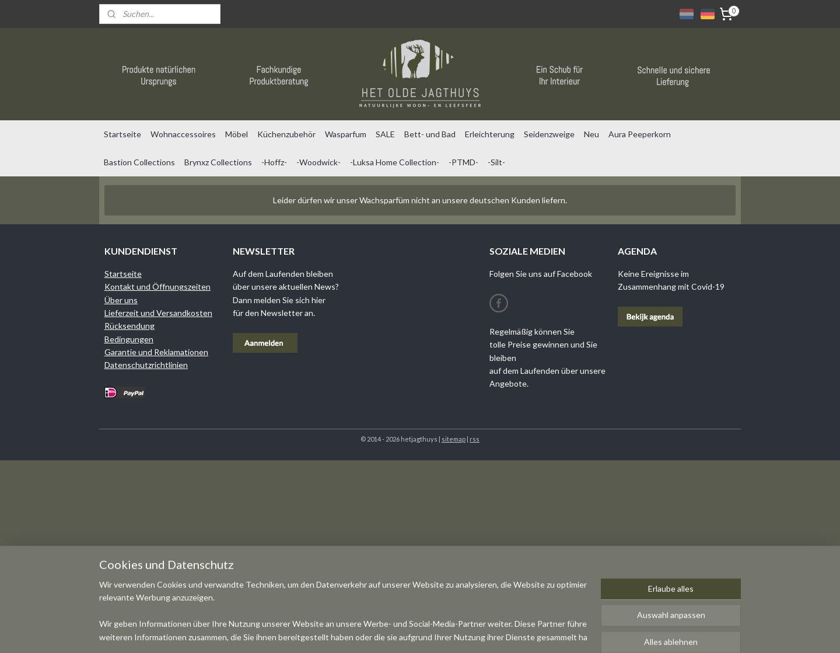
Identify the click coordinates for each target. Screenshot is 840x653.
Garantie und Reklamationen (156, 352)
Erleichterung (489, 134)
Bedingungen (128, 339)
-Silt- (496, 162)
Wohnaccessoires (183, 134)
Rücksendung (129, 326)
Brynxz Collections (218, 162)
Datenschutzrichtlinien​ (146, 365)
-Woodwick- (318, 162)
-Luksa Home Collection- (394, 162)
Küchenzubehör (286, 134)
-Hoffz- (274, 162)
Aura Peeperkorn (639, 134)
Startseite (122, 134)
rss (475, 439)
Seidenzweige (549, 134)
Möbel (236, 134)
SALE (385, 134)
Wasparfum (345, 134)
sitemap (454, 439)
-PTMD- (463, 162)
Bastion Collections (139, 162)
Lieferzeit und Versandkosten (158, 313)
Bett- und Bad (430, 134)
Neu (591, 134)
